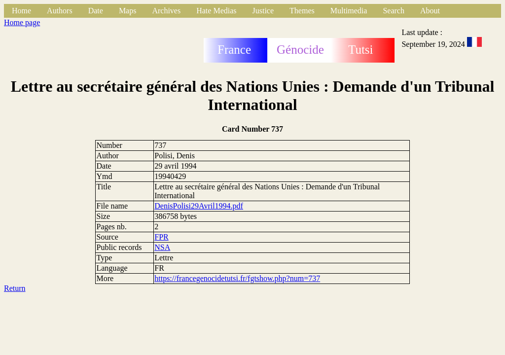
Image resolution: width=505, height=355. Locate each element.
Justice (263, 10)
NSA (162, 247)
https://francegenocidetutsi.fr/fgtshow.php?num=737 (237, 278)
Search (393, 10)
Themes (302, 10)
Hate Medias (216, 10)
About (430, 10)
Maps (128, 10)
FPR (161, 237)
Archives (166, 10)
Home (21, 10)
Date (95, 10)
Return (15, 288)
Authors (59, 10)
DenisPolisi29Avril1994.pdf (198, 206)
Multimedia (348, 10)
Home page (22, 22)
